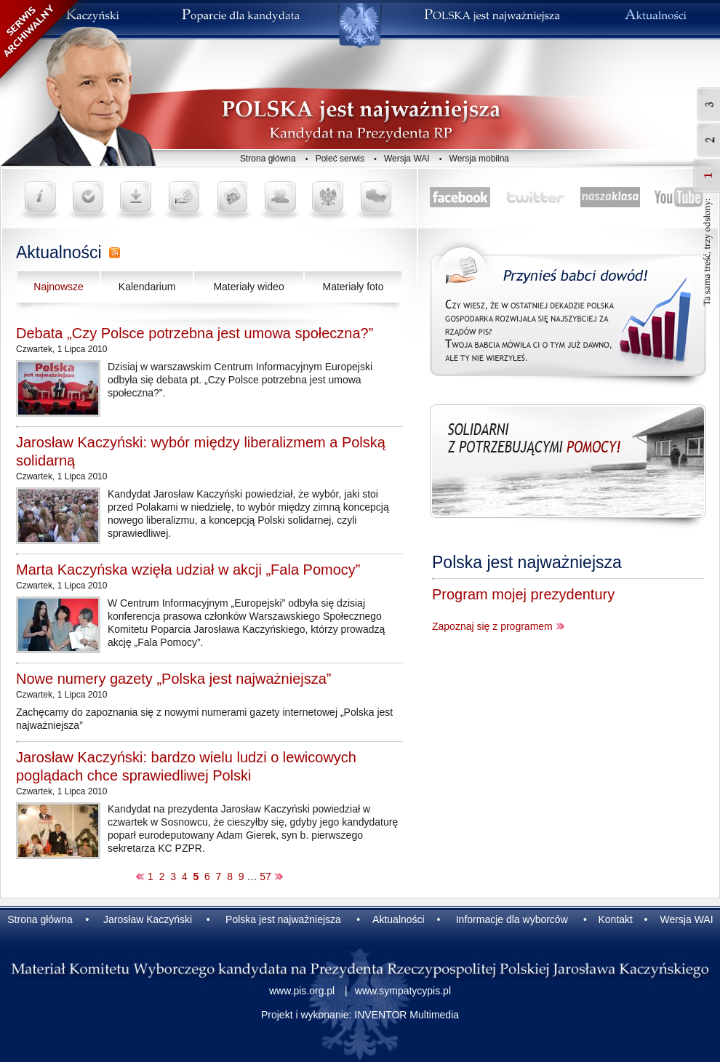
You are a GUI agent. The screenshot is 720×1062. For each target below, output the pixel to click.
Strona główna (268, 158)
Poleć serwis (340, 158)
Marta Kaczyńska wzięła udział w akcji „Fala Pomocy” (188, 570)
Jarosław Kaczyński (147, 919)
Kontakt (615, 919)
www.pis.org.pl (302, 991)
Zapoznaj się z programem (492, 626)
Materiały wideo (248, 286)
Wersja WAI (407, 158)
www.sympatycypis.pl (403, 991)
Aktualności (59, 252)
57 (265, 876)
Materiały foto (352, 286)
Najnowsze (58, 286)
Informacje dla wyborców (512, 919)
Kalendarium (147, 286)
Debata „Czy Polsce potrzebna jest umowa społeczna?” (194, 333)
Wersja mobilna (479, 158)
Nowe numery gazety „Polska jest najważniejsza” (174, 679)
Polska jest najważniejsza (527, 562)
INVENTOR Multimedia (406, 1015)
